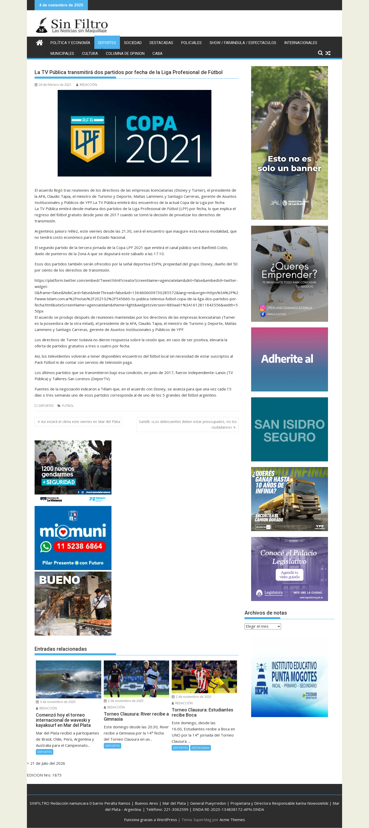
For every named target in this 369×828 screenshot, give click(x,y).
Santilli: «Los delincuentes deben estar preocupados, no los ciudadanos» (188, 424)
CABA (157, 53)
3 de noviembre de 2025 (56, 702)
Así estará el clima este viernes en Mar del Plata (80, 421)
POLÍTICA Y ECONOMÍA (70, 42)
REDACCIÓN (86, 84)
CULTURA (90, 53)
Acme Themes (232, 819)
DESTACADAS (161, 42)
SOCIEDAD (133, 42)
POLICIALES (191, 42)
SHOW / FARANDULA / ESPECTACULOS (243, 42)
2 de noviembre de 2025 (124, 701)
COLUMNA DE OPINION (125, 53)
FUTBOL (68, 405)
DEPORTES (107, 42)
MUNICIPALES (62, 53)
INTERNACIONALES (300, 42)
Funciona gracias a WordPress (150, 819)
